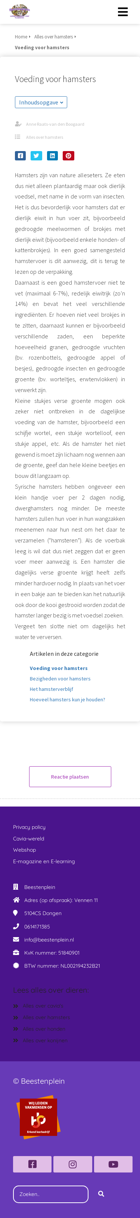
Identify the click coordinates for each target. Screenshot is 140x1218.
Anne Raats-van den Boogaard (55, 124)
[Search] (101, 1194)
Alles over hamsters (44, 137)
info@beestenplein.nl (49, 939)
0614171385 (37, 926)
